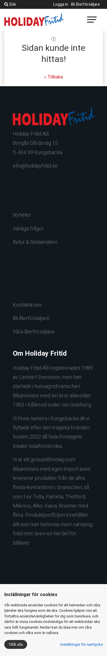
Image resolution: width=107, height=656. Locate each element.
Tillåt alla (16, 644)
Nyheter (22, 215)
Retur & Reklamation (35, 242)
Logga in (60, 4)
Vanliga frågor (28, 229)
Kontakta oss (27, 305)
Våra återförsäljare (33, 332)
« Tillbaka (53, 77)
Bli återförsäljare (85, 4)
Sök (10, 4)
